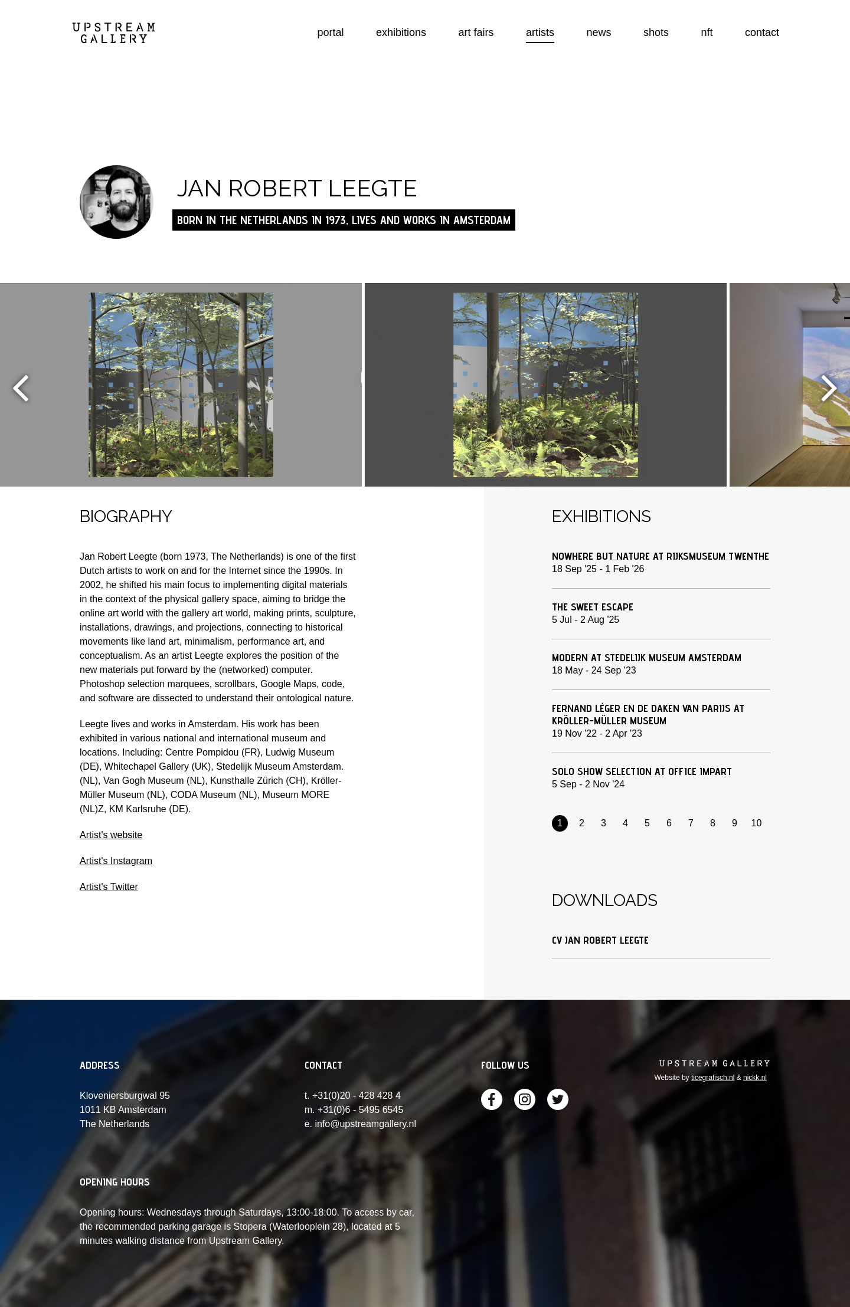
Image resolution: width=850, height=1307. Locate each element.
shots (656, 32)
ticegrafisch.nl (712, 1077)
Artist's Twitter (109, 887)
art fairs (476, 32)
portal (331, 32)
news (599, 32)
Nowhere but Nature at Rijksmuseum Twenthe (660, 556)
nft (706, 32)
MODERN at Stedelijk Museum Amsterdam (646, 657)
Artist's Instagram (116, 861)
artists (540, 32)
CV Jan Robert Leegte (600, 940)
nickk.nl (755, 1077)
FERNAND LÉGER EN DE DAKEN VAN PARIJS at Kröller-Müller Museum (648, 714)
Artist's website (111, 835)
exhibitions (401, 32)
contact (762, 32)
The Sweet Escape (592, 606)
